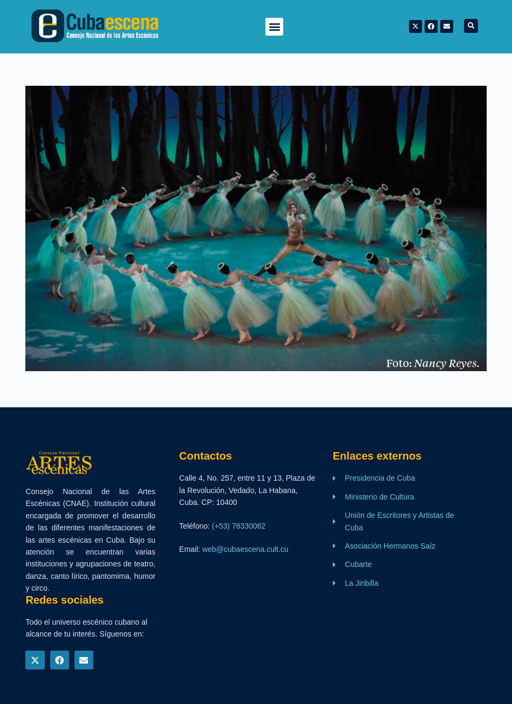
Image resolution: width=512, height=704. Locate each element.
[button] (274, 27)
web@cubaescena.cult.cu (245, 549)
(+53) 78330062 (238, 526)
